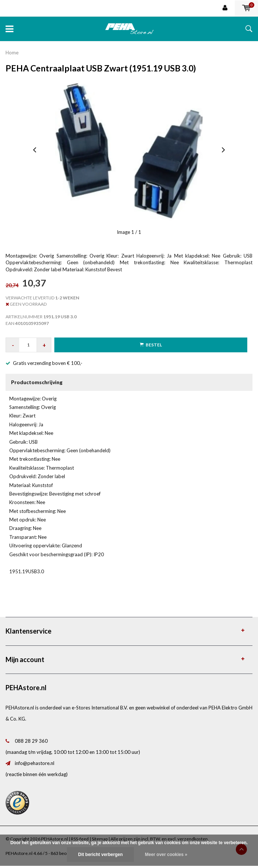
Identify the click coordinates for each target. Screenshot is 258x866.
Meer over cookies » (166, 854)
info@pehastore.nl (34, 763)
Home (12, 53)
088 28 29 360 (31, 741)
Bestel (151, 345)
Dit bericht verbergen (100, 854)
